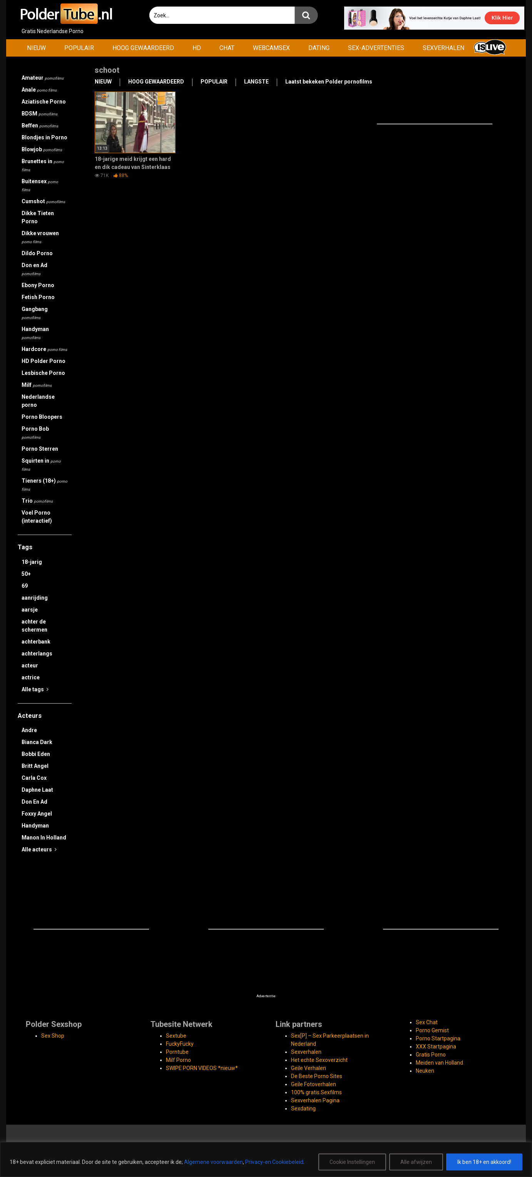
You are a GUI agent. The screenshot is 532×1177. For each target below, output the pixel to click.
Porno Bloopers (42, 417)
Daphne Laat (37, 790)
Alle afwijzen (416, 1162)
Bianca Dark (37, 742)
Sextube (176, 1036)
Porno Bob (35, 433)
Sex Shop (52, 1036)
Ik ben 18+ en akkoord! (484, 1162)
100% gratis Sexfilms (316, 1092)
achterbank (36, 642)
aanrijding (35, 598)
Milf (37, 385)
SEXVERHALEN (443, 48)
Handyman (35, 333)
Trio (37, 501)
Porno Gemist (432, 1030)
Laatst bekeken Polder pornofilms (328, 82)
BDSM (39, 113)
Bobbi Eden (36, 754)
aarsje (30, 610)
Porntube (177, 1052)
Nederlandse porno (38, 401)
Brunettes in (43, 165)
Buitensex (40, 185)
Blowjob (42, 149)
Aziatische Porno (44, 102)
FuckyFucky (180, 1044)
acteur (30, 665)
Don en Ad (34, 269)
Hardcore (44, 349)
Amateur (43, 78)
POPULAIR (79, 48)
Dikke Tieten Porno (38, 217)
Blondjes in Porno (44, 137)
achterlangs (37, 653)
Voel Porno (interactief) (37, 517)
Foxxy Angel (37, 814)
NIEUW (36, 48)
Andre (29, 730)
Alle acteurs (39, 849)
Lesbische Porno (43, 373)
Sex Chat (427, 1022)
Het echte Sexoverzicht (319, 1060)
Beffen (40, 125)
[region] (266, 1159)
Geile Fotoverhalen (313, 1084)
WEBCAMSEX (271, 48)
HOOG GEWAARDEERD (143, 48)
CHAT (226, 48)
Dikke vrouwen (40, 237)
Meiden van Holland (439, 1063)
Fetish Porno (38, 297)
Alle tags (35, 689)
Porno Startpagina (438, 1038)
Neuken (425, 1071)
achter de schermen (34, 626)
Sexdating (303, 1108)
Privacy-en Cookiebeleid (274, 1162)
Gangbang (35, 313)
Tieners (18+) (44, 485)
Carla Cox (34, 778)
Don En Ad (34, 802)
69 (25, 586)
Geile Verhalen (308, 1068)
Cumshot (43, 201)
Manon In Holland (44, 837)
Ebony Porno (38, 285)
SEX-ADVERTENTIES (376, 48)
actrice (31, 677)
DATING (319, 48)
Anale (39, 90)
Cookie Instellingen (352, 1162)
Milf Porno (178, 1060)
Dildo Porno (37, 253)
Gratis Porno (431, 1055)
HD (196, 48)
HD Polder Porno (43, 361)
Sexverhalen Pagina (315, 1100)
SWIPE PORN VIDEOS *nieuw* (202, 1068)
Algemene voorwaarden (213, 1162)
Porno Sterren (40, 449)
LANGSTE (256, 82)
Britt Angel (35, 766)
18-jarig (32, 562)
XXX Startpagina (436, 1046)
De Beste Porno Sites (316, 1076)
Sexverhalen (306, 1052)
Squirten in (41, 464)
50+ (26, 574)
